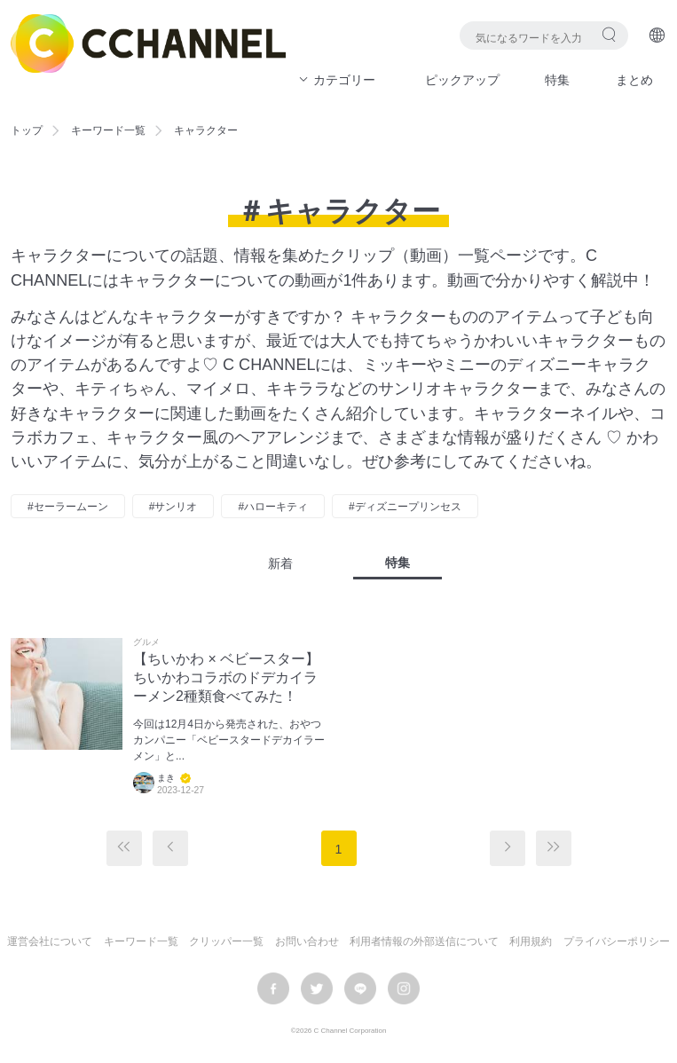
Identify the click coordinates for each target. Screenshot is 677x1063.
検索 (609, 34)
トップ (27, 130)
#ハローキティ (273, 506)
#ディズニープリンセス (405, 506)
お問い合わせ (307, 941)
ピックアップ (462, 80)
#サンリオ (173, 506)
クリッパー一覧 (226, 941)
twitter (317, 988)
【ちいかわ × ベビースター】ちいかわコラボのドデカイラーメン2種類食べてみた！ (226, 677)
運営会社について (49, 941)
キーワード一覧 (108, 130)
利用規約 (530, 941)
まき (166, 778)
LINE (360, 988)
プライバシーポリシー (616, 941)
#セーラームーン (68, 506)
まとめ (634, 80)
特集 (557, 80)
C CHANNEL (148, 43)
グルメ (146, 642)
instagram (404, 988)
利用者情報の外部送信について (424, 941)
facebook (273, 988)
